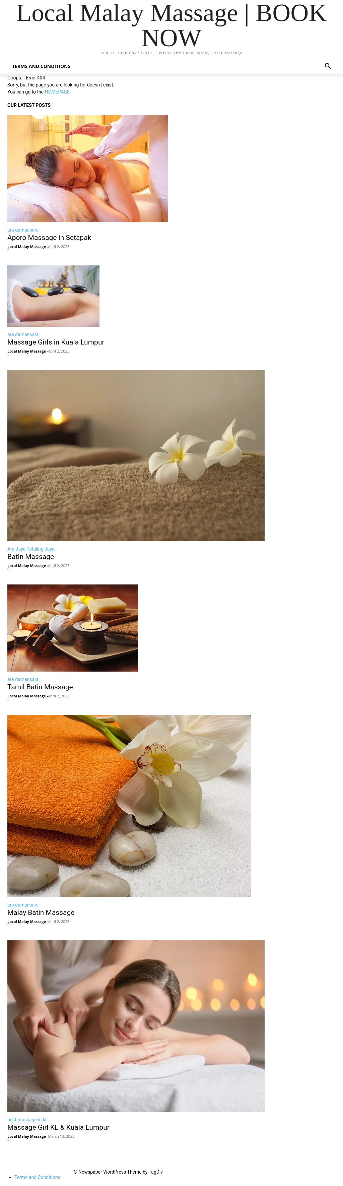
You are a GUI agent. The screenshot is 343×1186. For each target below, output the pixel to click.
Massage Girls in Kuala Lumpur (56, 342)
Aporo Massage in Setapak (49, 238)
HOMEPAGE (57, 92)
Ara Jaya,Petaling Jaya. (31, 549)
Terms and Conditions (41, 66)
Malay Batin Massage (40, 913)
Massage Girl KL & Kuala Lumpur (58, 1127)
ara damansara (23, 230)
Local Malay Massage (26, 246)
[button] (328, 67)
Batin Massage (30, 557)
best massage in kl (26, 1119)
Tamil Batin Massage (40, 687)
